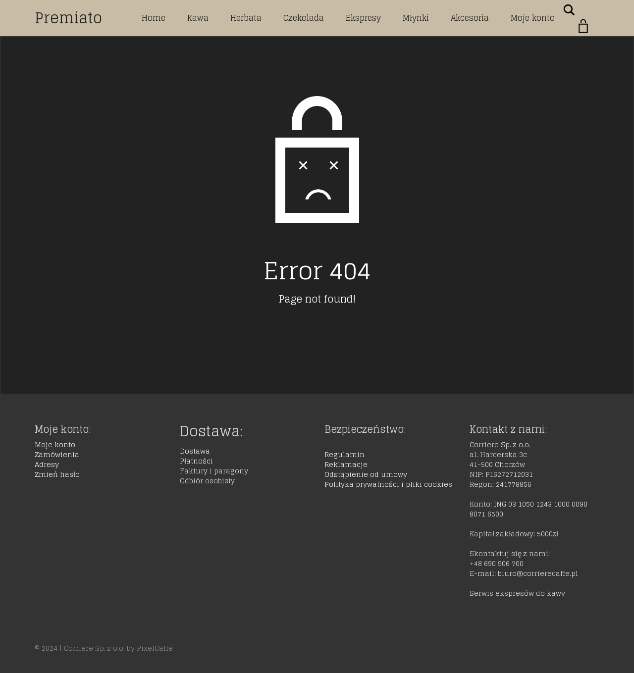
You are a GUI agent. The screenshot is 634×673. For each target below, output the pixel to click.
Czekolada (303, 18)
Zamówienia (57, 454)
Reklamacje (346, 464)
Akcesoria (470, 18)
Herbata (246, 18)
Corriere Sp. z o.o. (94, 648)
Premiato (68, 17)
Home (153, 18)
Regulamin (344, 454)
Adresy (47, 464)
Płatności (196, 461)
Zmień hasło (57, 474)
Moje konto (533, 18)
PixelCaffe (155, 648)
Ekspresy (363, 18)
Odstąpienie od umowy (365, 474)
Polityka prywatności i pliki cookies (388, 484)
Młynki (416, 18)
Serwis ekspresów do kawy (517, 593)
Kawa (198, 18)
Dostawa (195, 451)
